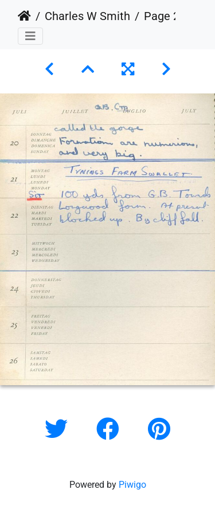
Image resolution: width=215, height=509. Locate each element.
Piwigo (132, 484)
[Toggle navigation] (30, 36)
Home (24, 16)
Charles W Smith (87, 16)
